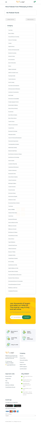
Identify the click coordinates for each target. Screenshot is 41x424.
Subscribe (26, 317)
